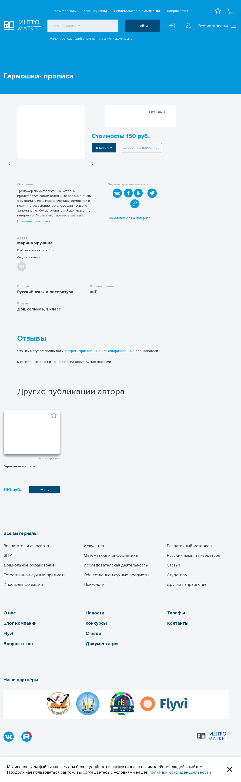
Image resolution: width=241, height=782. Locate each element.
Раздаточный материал (189, 545)
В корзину (104, 148)
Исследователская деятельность (116, 565)
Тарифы (176, 613)
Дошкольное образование (29, 565)
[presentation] (9, 163)
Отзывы (31, 338)
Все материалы (64, 11)
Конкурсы (96, 623)
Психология (95, 584)
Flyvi (8, 633)
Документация (102, 644)
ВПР (7, 555)
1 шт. (53, 250)
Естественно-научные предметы (34, 574)
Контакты (177, 623)
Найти (143, 26)
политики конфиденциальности (180, 772)
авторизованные (121, 351)
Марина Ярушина (35, 243)
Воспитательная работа (26, 545)
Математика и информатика (111, 555)
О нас (9, 613)
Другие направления (187, 584)
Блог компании (95, 11)
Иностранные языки (23, 584)
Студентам (177, 574)
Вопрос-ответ (177, 11)
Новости (95, 613)
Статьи (173, 565)
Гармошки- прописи (19, 466)
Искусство (94, 545)
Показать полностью (33, 221)
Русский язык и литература (193, 555)
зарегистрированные (84, 351)
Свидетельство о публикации (137, 11)
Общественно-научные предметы (116, 574)
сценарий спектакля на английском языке (100, 38)
